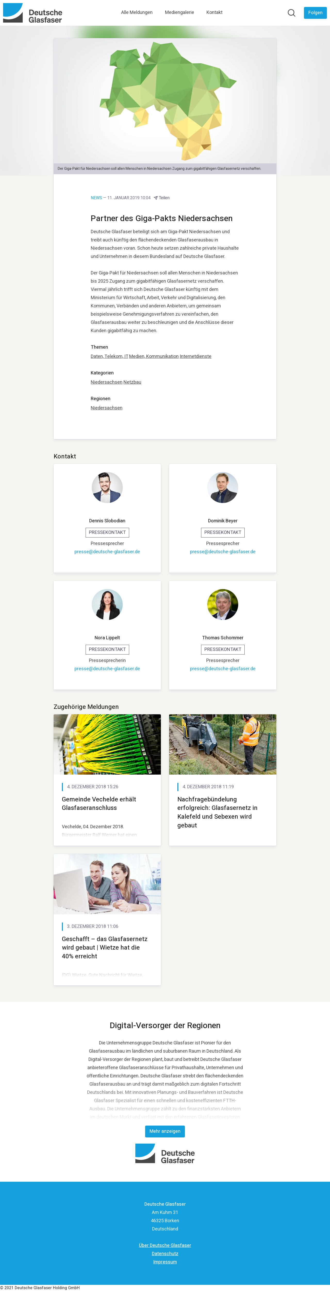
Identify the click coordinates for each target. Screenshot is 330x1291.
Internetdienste (195, 356)
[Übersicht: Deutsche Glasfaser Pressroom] (32, 13)
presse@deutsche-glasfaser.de (107, 551)
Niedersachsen (106, 382)
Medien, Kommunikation (154, 356)
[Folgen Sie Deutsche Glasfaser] (315, 13)
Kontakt (214, 12)
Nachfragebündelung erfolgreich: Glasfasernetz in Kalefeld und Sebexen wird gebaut (217, 812)
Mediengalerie (179, 12)
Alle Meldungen (137, 12)
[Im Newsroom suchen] (291, 13)
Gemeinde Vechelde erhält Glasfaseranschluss (99, 804)
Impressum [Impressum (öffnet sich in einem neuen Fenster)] (165, 1262)
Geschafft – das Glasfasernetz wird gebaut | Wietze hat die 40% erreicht (104, 948)
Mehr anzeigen (165, 1131)
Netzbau (132, 382)
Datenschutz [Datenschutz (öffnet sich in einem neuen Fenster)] (165, 1253)
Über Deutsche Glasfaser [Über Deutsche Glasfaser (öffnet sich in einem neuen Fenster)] (165, 1245)
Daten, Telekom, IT (109, 356)
